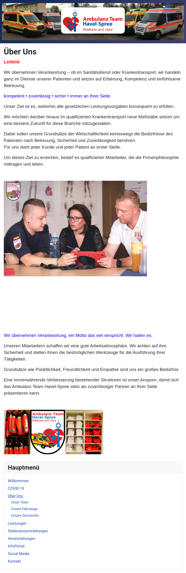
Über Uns (15, 496)
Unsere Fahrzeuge (24, 509)
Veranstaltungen (21, 538)
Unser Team (20, 502)
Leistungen (17, 523)
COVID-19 (16, 488)
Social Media (19, 553)
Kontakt (14, 561)
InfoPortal (16, 546)
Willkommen (18, 481)
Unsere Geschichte (25, 515)
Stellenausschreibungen (28, 531)
